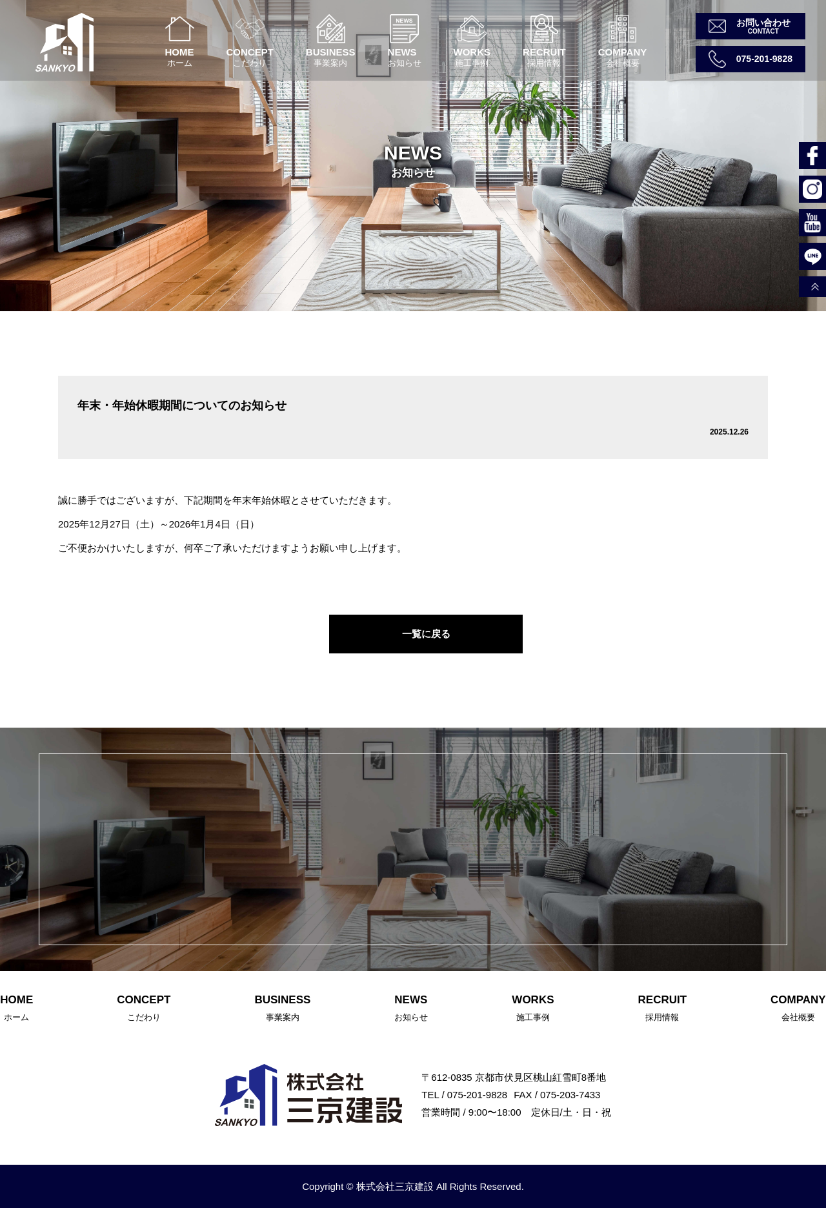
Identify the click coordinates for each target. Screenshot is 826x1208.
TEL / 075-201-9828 (464, 1094)
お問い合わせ (763, 22)
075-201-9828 (764, 59)
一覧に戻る (426, 633)
